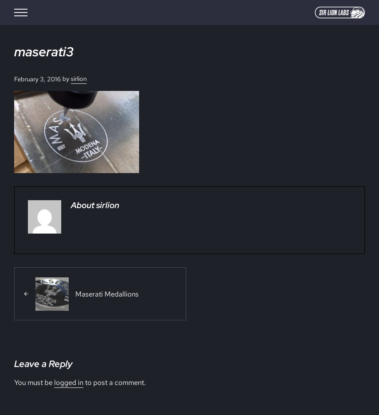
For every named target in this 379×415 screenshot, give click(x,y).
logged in (68, 382)
